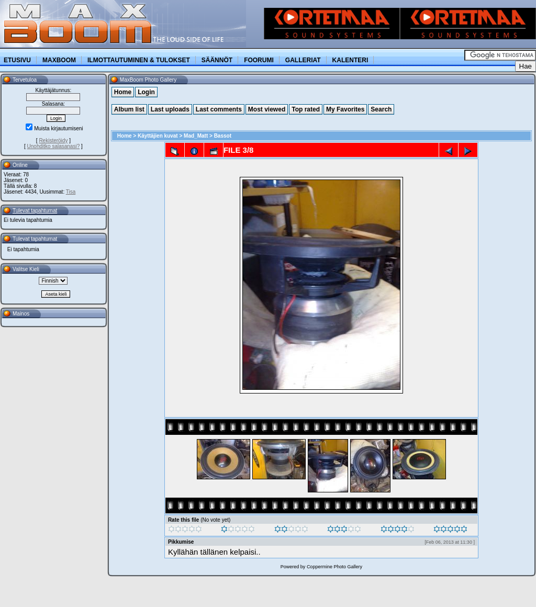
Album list (129, 109)
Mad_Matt (196, 136)
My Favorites (345, 109)
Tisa (71, 192)
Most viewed (266, 109)
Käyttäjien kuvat (158, 136)
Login (146, 92)
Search (381, 109)
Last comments (219, 109)
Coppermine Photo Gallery (334, 566)
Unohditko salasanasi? (53, 146)
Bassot (222, 136)
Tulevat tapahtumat (35, 210)
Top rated (306, 109)
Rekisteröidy (53, 140)
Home (122, 92)
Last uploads (170, 109)
